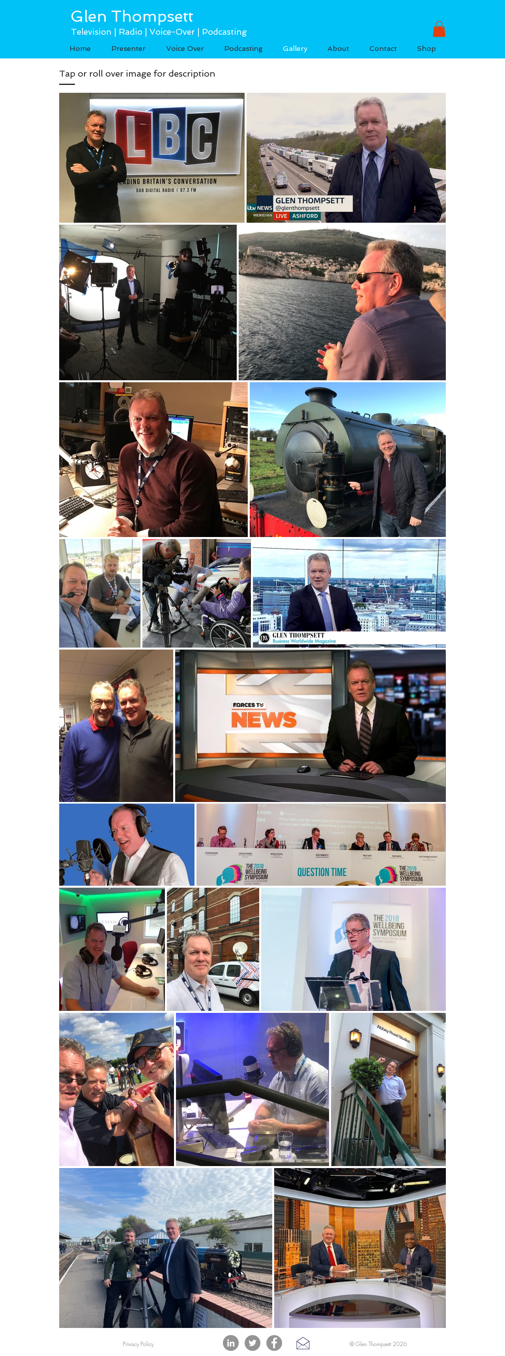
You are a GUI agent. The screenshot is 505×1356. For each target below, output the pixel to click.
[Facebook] (274, 1343)
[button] (439, 29)
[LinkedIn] (231, 1343)
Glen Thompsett (131, 16)
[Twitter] (252, 1343)
